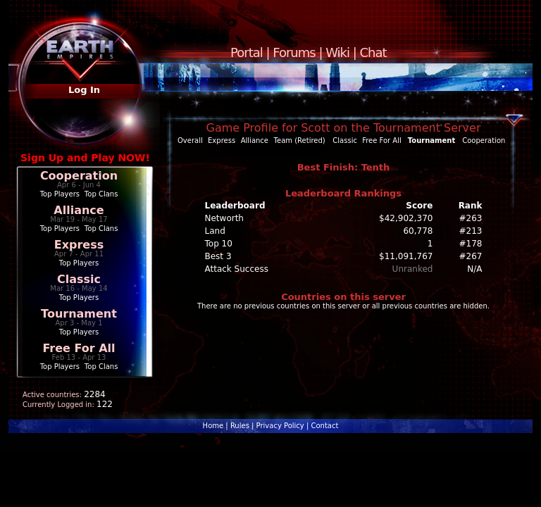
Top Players (60, 194)
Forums (294, 52)
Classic (79, 279)
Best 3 (218, 256)
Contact (324, 426)
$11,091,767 (406, 256)
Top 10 (218, 244)
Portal (246, 52)
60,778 (418, 231)
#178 (471, 244)
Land (215, 231)
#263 (471, 218)
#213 (471, 231)
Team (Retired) (299, 140)
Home (213, 426)
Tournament (79, 313)
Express (79, 244)
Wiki (337, 52)
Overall (190, 140)
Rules (239, 426)
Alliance (79, 210)
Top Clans (101, 194)
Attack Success (236, 269)
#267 (471, 256)
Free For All (78, 348)
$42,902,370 (406, 218)
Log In (84, 89)
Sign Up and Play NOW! (85, 157)
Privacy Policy (280, 426)
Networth (224, 218)
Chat (373, 52)
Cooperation (79, 175)
